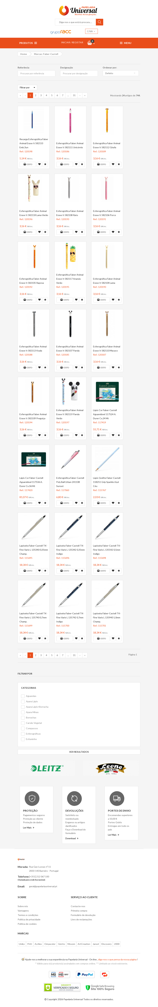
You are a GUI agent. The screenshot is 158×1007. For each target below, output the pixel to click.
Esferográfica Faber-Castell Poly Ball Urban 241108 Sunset (70, 481)
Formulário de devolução (83, 915)
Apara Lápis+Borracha (37, 706)
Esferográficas (33, 733)
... (68, 95)
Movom (71, 944)
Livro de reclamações (81, 919)
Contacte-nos (78, 906)
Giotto (61, 944)
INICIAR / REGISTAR (72, 42)
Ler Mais (28, 827)
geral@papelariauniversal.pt (43, 886)
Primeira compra (79, 910)
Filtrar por (27, 87)
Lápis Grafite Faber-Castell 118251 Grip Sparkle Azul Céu (106, 481)
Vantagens (23, 910)
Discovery (106, 944)
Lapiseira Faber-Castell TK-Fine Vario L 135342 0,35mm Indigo (70, 549)
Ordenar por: (110, 67)
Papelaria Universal (73, 999)
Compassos (32, 728)
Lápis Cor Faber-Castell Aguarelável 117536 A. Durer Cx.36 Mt (31, 481)
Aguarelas (31, 696)
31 (74, 95)
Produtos (28, 42)
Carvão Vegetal (34, 723)
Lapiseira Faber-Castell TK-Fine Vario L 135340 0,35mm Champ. (33, 549)
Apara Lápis (32, 701)
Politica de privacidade (29, 919)
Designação (66, 67)
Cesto (27, 164)
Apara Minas (32, 712)
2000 (116, 944)
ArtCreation (84, 944)
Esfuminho (31, 739)
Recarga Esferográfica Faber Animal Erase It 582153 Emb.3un (33, 143)
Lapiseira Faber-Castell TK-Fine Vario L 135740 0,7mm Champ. (33, 617)
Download (71, 838)
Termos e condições (28, 915)
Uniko (22, 944)
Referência (23, 67)
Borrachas (31, 717)
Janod (96, 944)
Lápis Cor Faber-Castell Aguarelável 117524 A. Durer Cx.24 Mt (105, 414)
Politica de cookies (27, 923)
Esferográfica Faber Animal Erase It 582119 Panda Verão (69, 414)
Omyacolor (49, 944)
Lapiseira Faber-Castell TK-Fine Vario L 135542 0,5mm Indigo (107, 549)
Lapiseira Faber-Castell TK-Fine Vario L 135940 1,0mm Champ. (107, 617)
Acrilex (38, 944)
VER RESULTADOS (79, 751)
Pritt (29, 944)
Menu (125, 42)
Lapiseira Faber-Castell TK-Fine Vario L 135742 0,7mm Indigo (70, 617)
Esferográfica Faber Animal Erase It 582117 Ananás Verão (69, 278)
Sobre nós (23, 906)
